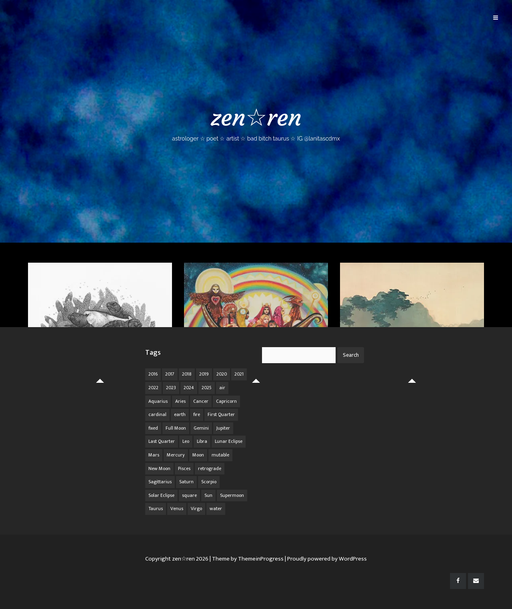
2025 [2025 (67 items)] (207, 388)
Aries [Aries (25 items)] (180, 401)
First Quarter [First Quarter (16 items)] (221, 414)
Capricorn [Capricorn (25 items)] (226, 401)
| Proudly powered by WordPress (326, 559)
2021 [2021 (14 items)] (239, 374)
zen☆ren (256, 122)
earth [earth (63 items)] (180, 414)
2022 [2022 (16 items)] (153, 388)
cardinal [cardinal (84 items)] (157, 414)
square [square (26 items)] (189, 495)
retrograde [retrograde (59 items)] (209, 468)
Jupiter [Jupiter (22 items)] (223, 428)
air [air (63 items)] (222, 388)
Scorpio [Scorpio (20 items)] (208, 482)
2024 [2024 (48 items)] (189, 388)
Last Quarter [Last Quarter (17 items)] (161, 441)
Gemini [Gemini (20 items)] (201, 428)
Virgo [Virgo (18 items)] (196, 508)
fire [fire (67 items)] (196, 414)
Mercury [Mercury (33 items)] (176, 455)
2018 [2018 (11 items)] (187, 374)
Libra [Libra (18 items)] (202, 441)
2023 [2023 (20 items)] (171, 388)
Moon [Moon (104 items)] (198, 455)
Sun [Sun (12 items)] (208, 495)
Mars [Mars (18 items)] (153, 455)
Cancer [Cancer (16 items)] (200, 401)
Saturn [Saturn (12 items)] (186, 482)
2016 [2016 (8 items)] (153, 374)
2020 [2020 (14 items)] (221, 374)
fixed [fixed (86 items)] (153, 428)
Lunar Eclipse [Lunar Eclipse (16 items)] (228, 441)
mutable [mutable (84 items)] (220, 455)
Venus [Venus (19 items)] (176, 508)
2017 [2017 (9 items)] (169, 374)
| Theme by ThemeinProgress (247, 559)
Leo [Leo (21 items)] (185, 441)
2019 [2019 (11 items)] (204, 374)
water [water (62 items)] (216, 508)
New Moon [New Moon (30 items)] (159, 468)
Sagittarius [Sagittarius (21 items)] (160, 482)
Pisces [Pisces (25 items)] (184, 468)
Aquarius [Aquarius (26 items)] (158, 401)
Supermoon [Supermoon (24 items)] (232, 495)
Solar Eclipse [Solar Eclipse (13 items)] (161, 495)
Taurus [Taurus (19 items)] (155, 508)
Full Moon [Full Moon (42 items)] (176, 428)
